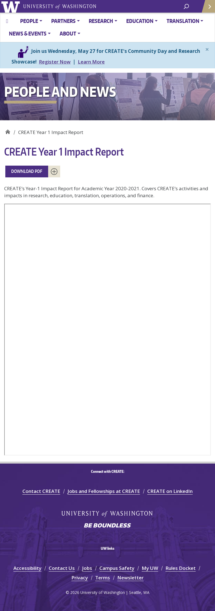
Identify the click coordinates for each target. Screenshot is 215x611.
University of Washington (11, 6)
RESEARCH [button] (101, 20)
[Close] (207, 49)
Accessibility (27, 568)
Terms (102, 577)
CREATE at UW (7, 130)
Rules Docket (180, 568)
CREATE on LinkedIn (170, 491)
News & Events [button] (27, 33)
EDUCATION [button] (139, 20)
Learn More (91, 61)
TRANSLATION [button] (183, 20)
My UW (150, 568)
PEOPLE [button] (29, 20)
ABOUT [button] (68, 33)
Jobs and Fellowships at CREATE (103, 491)
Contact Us (62, 568)
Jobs (87, 568)
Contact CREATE (41, 491)
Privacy (79, 577)
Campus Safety (116, 568)
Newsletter (130, 577)
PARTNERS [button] (63, 20)
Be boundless (107, 526)
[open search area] (186, 6)
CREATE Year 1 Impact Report (64, 151)
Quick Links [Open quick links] (206, 8)
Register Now (55, 61)
